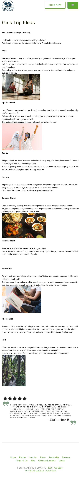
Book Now (55, 5)
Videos (62, 461)
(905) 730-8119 (55, 468)
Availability (54, 457)
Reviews (66, 457)
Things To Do (21, 461)
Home (13, 457)
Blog (33, 461)
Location (33, 457)
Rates (43, 457)
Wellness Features (46, 461)
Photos (22, 457)
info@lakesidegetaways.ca (40, 471)
